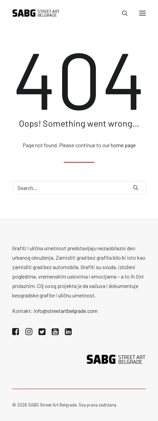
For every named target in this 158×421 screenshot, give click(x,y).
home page (123, 145)
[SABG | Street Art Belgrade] (36, 13)
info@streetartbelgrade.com (66, 310)
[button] (142, 13)
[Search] (122, 13)
